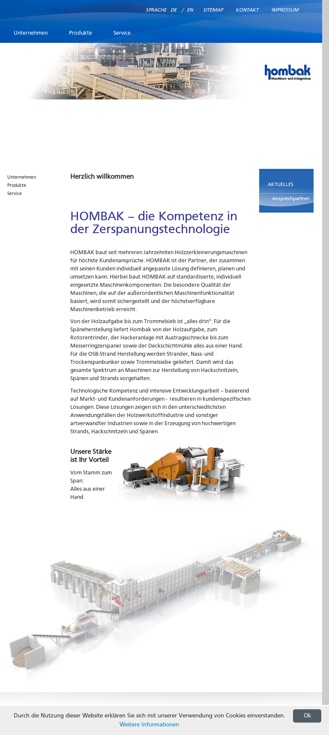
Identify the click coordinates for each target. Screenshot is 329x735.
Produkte (80, 33)
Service (122, 33)
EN (190, 10)
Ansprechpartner (290, 198)
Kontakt (247, 10)
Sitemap (213, 10)
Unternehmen (31, 33)
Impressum (285, 10)
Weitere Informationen (149, 725)
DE (173, 10)
